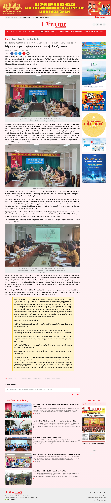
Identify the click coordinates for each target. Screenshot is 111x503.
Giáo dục (47, 31)
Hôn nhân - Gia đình (33, 31)
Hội (42, 31)
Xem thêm (93, 453)
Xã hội (24, 31)
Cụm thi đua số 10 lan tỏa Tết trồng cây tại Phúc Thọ (49, 471)
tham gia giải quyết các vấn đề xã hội (30, 378)
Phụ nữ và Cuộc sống (76, 31)
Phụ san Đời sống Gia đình (91, 31)
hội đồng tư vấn (12, 378)
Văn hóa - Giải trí (64, 31)
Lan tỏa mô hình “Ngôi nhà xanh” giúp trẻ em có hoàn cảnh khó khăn (54, 421)
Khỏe (52, 31)
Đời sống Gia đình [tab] (97, 404)
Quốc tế (102, 31)
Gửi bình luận (75, 394)
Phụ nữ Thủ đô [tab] (86, 404)
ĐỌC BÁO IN (94, 400)
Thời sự (12, 31)
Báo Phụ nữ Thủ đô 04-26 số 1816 (88, 444)
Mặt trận (18, 31)
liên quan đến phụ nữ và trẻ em (52, 378)
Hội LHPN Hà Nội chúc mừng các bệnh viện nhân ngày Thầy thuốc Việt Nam (56, 454)
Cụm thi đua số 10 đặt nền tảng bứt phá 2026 (47, 437)
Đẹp (57, 31)
